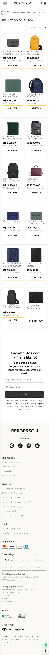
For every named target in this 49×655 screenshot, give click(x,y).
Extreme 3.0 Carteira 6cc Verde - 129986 (12, 138)
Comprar (13, 66)
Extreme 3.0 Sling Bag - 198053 (36, 52)
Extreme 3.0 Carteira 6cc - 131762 (33, 308)
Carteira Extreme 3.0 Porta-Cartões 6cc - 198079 (12, 223)
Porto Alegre (24, 567)
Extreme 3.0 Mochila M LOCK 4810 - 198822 (35, 138)
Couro (34, 13)
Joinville (9, 567)
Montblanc (25, 13)
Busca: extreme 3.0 (41, 12)
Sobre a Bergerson (11, 462)
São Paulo (39, 567)
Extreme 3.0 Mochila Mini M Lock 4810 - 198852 (12, 181)
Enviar (24, 394)
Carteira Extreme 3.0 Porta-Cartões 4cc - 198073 (12, 266)
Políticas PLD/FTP (10, 511)
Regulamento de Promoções (16, 533)
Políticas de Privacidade (13, 488)
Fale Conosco (8, 466)
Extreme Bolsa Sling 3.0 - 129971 (11, 307)
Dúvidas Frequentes (11, 528)
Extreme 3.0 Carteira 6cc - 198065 (10, 96)
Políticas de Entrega (11, 506)
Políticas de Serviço (11, 497)
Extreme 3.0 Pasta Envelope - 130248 (12, 52)
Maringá (39, 560)
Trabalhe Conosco (10, 475)
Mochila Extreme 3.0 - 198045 (35, 95)
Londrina (24, 560)
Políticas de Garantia (12, 493)
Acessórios (15, 13)
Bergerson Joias (5, 12)
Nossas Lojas (8, 471)
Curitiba (9, 560)
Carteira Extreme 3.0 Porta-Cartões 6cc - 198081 (35, 223)
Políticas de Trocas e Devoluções (17, 502)
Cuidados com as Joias (13, 515)
